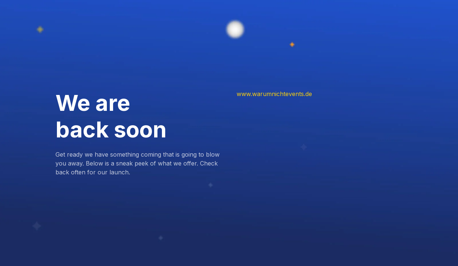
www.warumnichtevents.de (274, 94)
